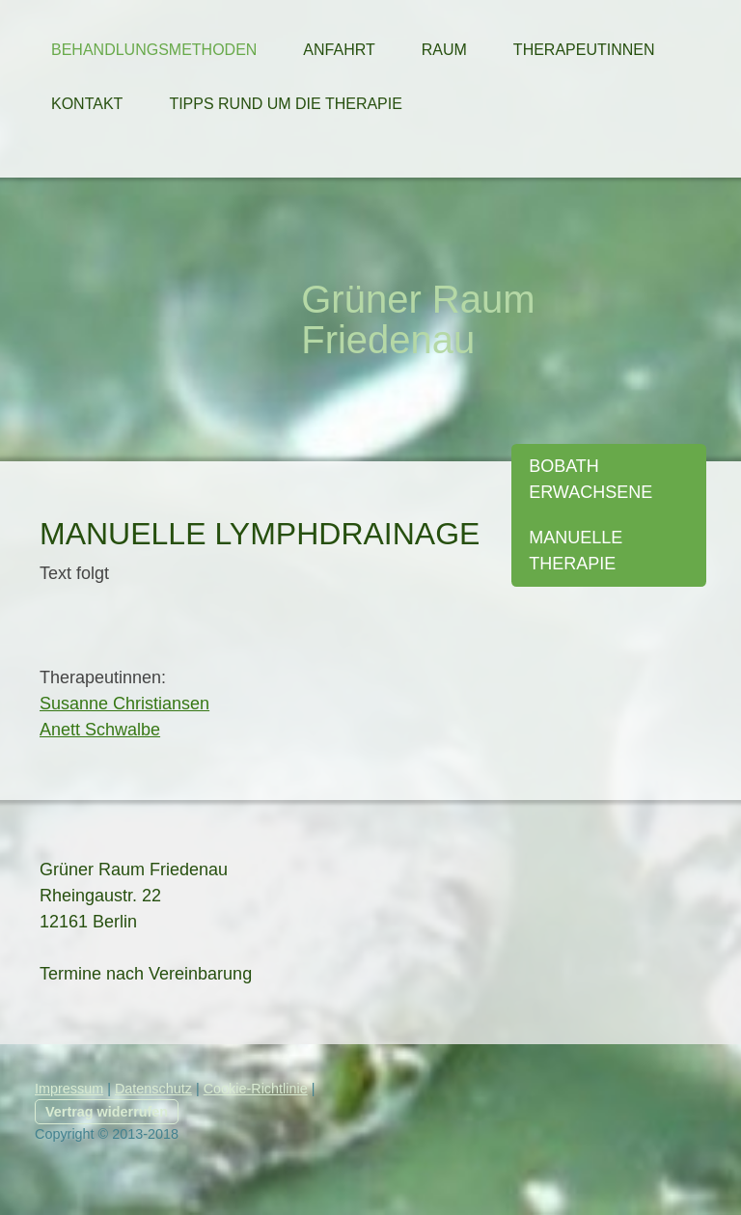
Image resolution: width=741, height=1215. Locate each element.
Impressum (69, 1088)
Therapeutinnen (584, 49)
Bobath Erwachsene (590, 479)
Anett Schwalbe (100, 729)
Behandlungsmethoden (154, 49)
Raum (444, 49)
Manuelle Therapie (575, 550)
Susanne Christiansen (124, 703)
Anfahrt (338, 49)
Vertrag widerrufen (106, 1111)
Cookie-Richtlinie (256, 1088)
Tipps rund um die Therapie (285, 104)
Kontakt (87, 104)
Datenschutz (153, 1088)
